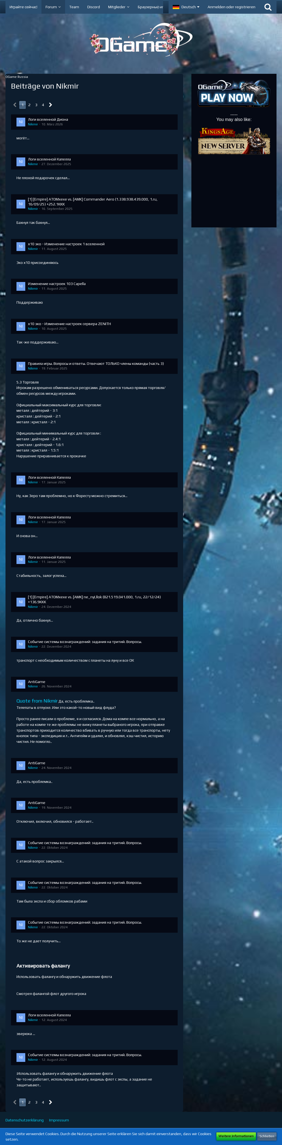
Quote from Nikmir (37, 701)
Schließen (266, 1136)
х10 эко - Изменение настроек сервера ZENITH (69, 323)
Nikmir (33, 124)
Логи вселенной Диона (48, 119)
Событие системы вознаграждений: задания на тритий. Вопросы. (85, 641)
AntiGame (36, 681)
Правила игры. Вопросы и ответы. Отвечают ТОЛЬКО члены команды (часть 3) (96, 363)
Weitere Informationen (236, 1136)
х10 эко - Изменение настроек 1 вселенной (66, 244)
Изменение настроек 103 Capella (57, 283)
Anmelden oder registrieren (231, 7)
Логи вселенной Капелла (49, 159)
